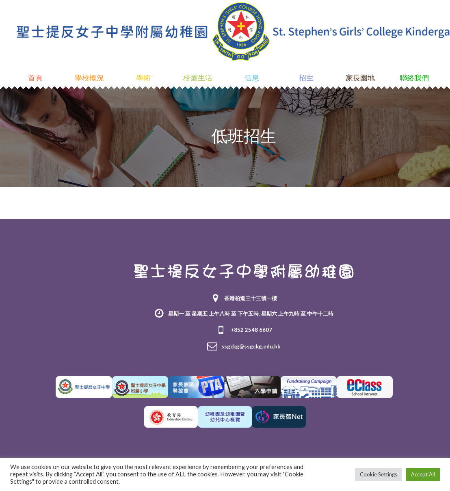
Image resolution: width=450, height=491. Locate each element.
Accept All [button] (423, 474)
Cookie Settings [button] (378, 474)
